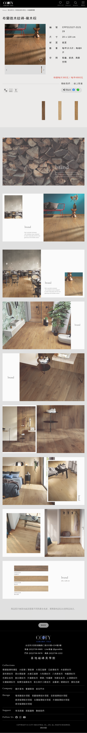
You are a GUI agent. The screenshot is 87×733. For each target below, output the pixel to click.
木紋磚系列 (66, 669)
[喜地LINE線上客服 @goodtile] (77, 84)
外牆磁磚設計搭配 (61, 700)
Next (44, 70)
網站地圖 (43, 728)
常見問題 (19, 710)
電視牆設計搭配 (22, 695)
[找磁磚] (75, 4)
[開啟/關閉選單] (83, 4)
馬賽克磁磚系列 (24, 682)
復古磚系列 (20, 678)
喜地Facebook (16, 717)
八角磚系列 (57, 674)
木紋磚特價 (31, 10)
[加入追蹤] (41, 60)
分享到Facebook (73, 90)
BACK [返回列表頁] (43, 625)
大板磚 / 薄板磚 (26, 669)
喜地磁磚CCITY (8, 4)
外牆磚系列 (32, 678)
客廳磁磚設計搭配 (40, 695)
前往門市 (40, 689)
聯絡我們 (40, 710)
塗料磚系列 (8, 674)
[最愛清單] (60, 4)
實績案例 (30, 689)
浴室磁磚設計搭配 (59, 695)
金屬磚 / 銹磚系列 (60, 682)
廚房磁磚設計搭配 (23, 700)
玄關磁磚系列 (9, 682)
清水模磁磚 (20, 674)
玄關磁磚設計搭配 (42, 700)
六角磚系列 (45, 674)
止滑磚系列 (72, 678)
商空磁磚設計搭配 (23, 704)
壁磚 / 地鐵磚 (46, 678)
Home (4, 10)
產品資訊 (11, 10)
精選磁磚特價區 (20, 10)
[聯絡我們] (68, 4)
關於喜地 (19, 689)
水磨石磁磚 (32, 674)
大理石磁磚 (41, 669)
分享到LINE (78, 90)
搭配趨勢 (30, 710)
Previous (7, 70)
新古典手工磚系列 (42, 682)
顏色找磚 (75, 682)
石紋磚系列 (53, 669)
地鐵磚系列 (70, 674)
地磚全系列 (59, 678)
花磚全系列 (8, 678)
